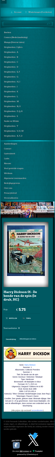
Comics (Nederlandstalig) (16, 37)
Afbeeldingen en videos (28, 339)
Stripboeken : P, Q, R (13, 111)
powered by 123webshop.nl (27, 454)
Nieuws (7, 163)
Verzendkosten (11, 198)
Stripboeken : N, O (12, 106)
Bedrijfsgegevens (12, 183)
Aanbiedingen (10, 144)
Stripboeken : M (11, 101)
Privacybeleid (10, 193)
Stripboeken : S (11, 116)
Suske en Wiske (11, 121)
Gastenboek (9, 154)
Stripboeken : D (11, 67)
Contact (7, 149)
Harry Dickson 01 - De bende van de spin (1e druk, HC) (24, 212)
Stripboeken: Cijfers (13, 47)
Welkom (8, 173)
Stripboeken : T (11, 126)
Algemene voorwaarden (15, 178)
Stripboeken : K (11, 91)
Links (6, 158)
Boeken (7, 32)
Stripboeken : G (11, 77)
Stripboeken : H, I (12, 82)
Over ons (8, 188)
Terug (28, 318)
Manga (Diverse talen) (14, 42)
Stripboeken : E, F (12, 72)
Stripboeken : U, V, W (14, 131)
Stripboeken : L (11, 96)
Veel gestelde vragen (13, 168)
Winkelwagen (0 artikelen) (38, 12)
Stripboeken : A (11, 52)
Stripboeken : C (11, 62)
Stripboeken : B (11, 57)
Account (16, 12)
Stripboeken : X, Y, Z (13, 136)
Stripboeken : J (10, 87)
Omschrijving (11, 339)
